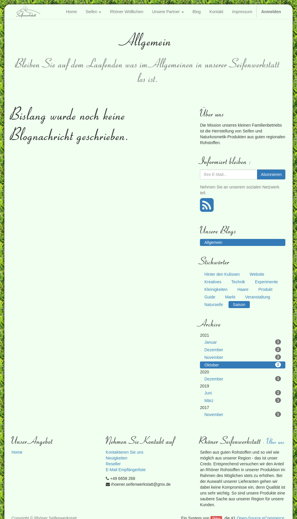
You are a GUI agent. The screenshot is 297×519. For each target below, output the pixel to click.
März (242, 400)
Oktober (242, 364)
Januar (242, 342)
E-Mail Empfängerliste (126, 469)
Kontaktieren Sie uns (124, 452)
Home (16, 452)
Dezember (242, 349)
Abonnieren (271, 174)
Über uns (276, 441)
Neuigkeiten (116, 458)
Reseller (113, 464)
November (242, 357)
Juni (242, 392)
